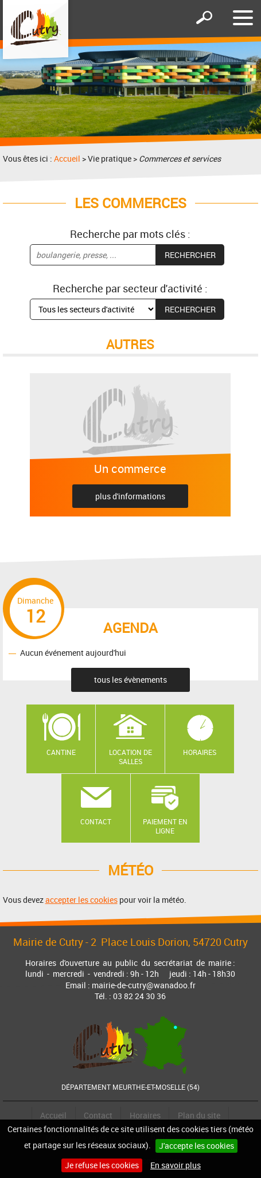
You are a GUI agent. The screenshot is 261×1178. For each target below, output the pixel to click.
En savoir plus (175, 1165)
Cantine (61, 752)
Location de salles (130, 756)
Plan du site (199, 1115)
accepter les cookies (81, 899)
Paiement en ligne (165, 826)
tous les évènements (130, 679)
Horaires (199, 752)
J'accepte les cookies (196, 1145)
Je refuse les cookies (102, 1165)
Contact (95, 821)
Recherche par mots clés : (130, 234)
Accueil (67, 158)
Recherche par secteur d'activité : (130, 288)
